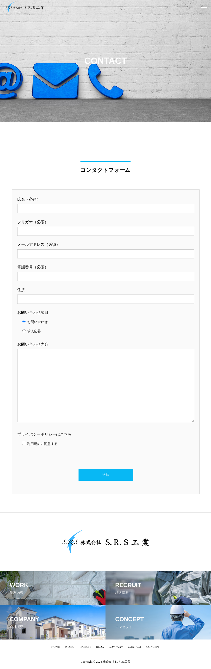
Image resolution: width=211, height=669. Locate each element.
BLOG (100, 647)
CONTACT (134, 647)
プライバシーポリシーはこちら (44, 434)
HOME (55, 647)
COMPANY (116, 647)
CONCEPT (153, 647)
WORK (69, 647)
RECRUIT (85, 647)
